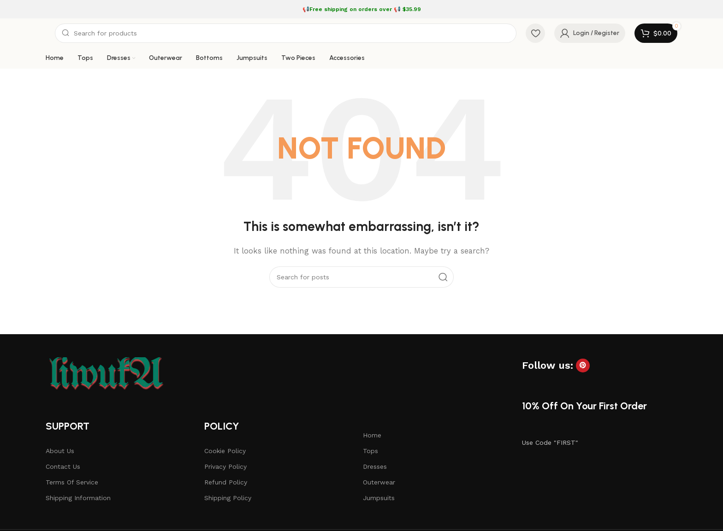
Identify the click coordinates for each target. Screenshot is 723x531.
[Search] (285, 33)
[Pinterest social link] (583, 365)
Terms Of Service (72, 482)
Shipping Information (78, 498)
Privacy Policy (225, 466)
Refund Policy (225, 482)
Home (372, 435)
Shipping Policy (227, 498)
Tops (370, 450)
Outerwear (379, 482)
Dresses (375, 466)
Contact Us (63, 466)
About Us (60, 450)
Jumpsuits (379, 498)
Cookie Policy (225, 450)
